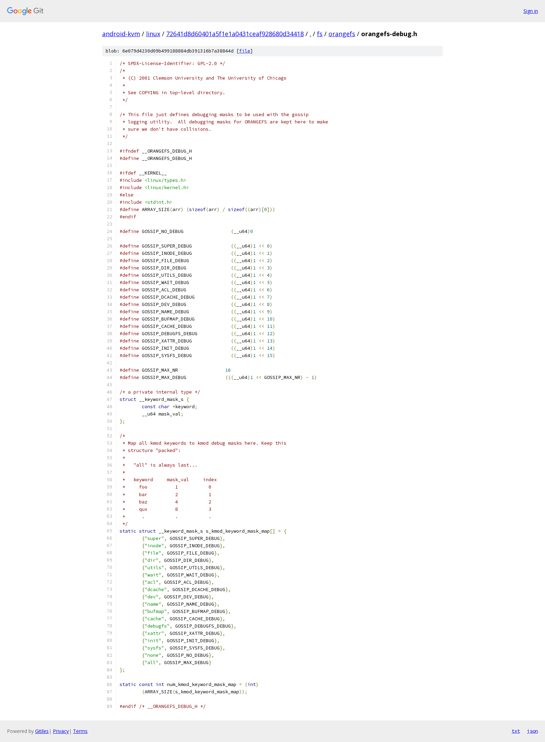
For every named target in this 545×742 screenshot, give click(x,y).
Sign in (530, 11)
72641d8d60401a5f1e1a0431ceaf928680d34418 (235, 34)
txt (516, 731)
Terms (80, 731)
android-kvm (121, 34)
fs (320, 34)
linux (153, 34)
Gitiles (42, 731)
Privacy (61, 731)
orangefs (341, 34)
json (532, 731)
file (244, 51)
